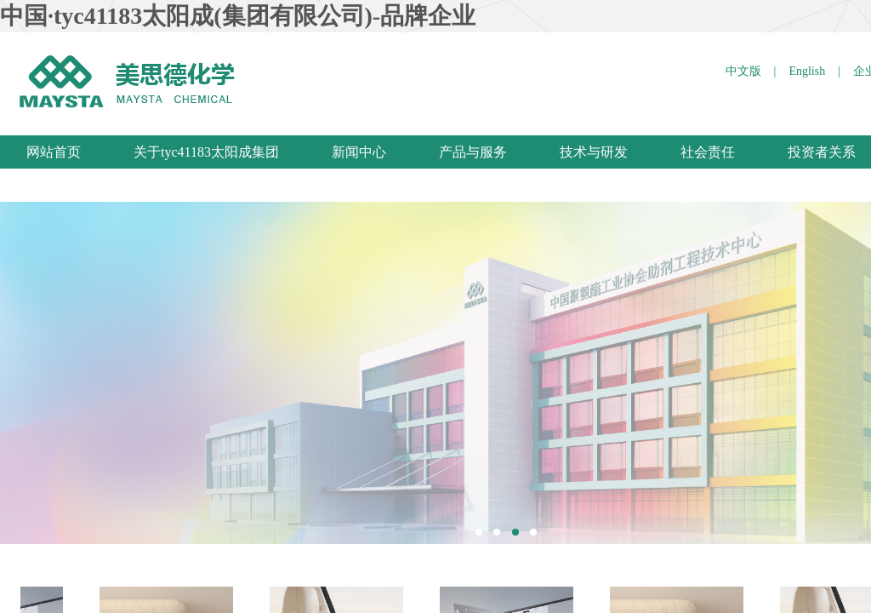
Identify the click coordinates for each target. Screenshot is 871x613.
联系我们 (53, 185)
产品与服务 (473, 152)
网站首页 (53, 152)
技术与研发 (594, 152)
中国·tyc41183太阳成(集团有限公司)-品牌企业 (237, 16)
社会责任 (707, 152)
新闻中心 (359, 152)
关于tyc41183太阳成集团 (206, 152)
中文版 (743, 71)
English (806, 71)
